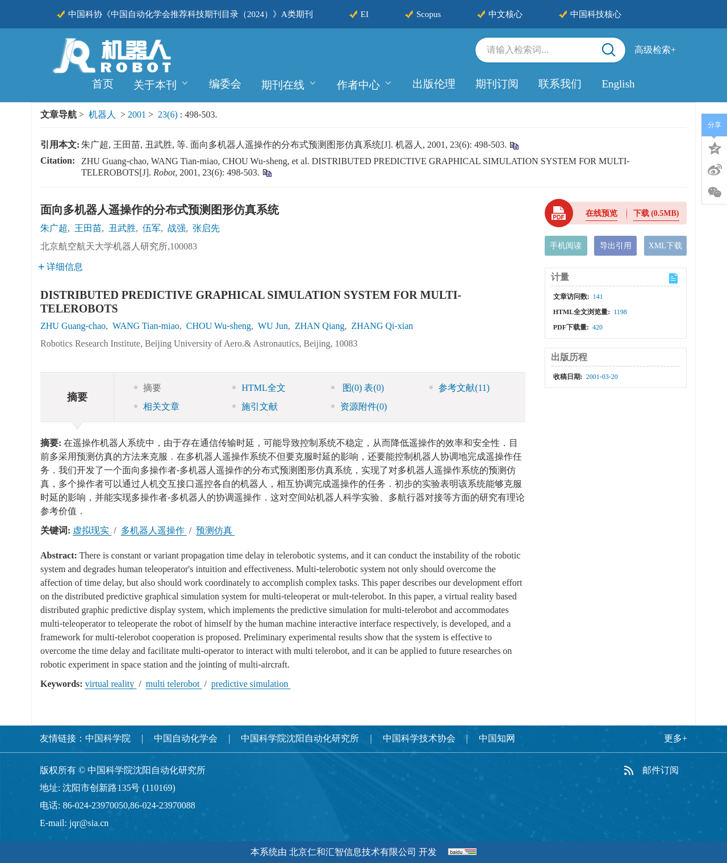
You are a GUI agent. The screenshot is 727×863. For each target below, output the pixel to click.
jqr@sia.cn (88, 823)
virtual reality (111, 684)
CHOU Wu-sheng (218, 326)
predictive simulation (251, 684)
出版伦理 (434, 84)
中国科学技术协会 (419, 738)
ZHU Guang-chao (73, 326)
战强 (177, 228)
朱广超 (54, 228)
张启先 (206, 228)
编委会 (225, 84)
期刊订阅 (497, 84)
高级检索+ (655, 50)
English (617, 84)
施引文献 (255, 406)
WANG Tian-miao (145, 326)
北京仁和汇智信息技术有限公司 (352, 852)
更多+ (675, 738)
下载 (656, 213)
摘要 (147, 388)
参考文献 (459, 388)
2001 (137, 114)
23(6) (169, 114)
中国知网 (497, 738)
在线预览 (601, 213)
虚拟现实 (92, 530)
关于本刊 (161, 83)
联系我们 (560, 84)
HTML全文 (258, 388)
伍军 (152, 228)
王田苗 (88, 228)
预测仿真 (215, 530)
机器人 (102, 114)
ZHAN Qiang (320, 326)
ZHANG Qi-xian (382, 326)
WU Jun (273, 326)
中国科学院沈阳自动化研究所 (300, 738)
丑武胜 (122, 228)
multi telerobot (174, 684)
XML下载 (665, 245)
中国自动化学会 (186, 738)
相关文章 (156, 406)
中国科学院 (108, 738)
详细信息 (60, 267)
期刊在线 (289, 83)
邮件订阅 (660, 770)
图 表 (357, 388)
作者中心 (364, 83)
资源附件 (359, 406)
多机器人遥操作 (154, 530)
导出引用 (616, 245)
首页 (103, 84)
